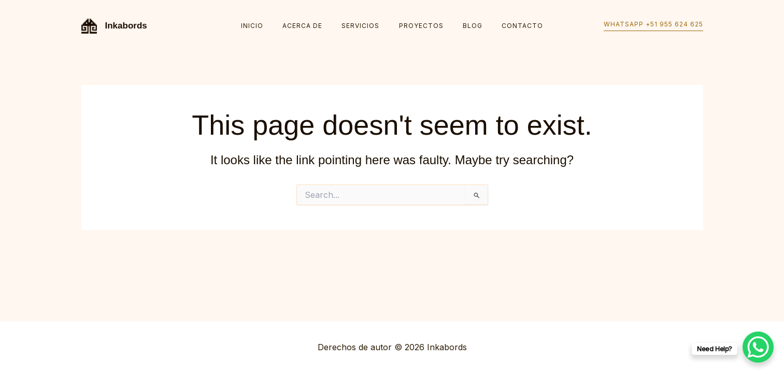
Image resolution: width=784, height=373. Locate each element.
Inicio (269, 26)
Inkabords (126, 26)
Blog (462, 26)
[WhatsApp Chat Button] (758, 347)
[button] (653, 26)
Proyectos (417, 26)
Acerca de (313, 26)
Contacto (505, 26)
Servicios (364, 26)
